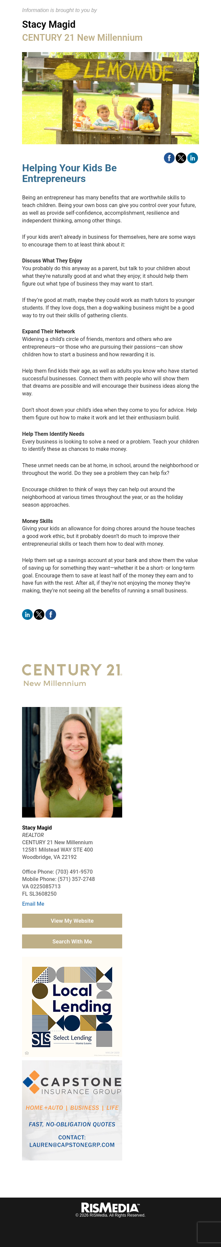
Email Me (33, 904)
